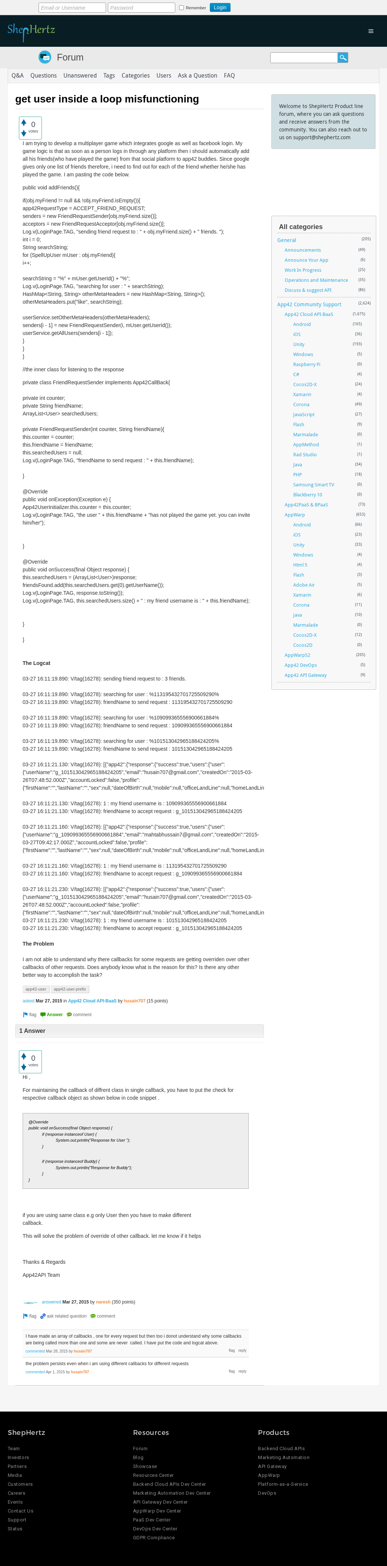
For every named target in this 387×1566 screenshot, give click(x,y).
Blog (138, 1458)
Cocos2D (302, 645)
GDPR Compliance (154, 1538)
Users (163, 76)
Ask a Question (197, 76)
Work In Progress (303, 270)
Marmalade (305, 434)
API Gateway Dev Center (160, 1502)
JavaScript (303, 414)
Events (15, 1502)
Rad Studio (305, 454)
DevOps (267, 1493)
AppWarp (295, 514)
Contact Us (20, 1511)
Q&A (17, 76)
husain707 (135, 1001)
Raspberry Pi (306, 364)
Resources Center (153, 1475)
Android (302, 324)
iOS (297, 334)
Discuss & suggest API (308, 290)
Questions (43, 76)
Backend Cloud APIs (281, 1449)
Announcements (303, 250)
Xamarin (302, 394)
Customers (20, 1484)
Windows (303, 354)
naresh (103, 1302)
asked (28, 1001)
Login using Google (249, 6)
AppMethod (306, 444)
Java (297, 464)
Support (17, 1520)
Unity (298, 344)
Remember (196, 8)
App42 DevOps (301, 665)
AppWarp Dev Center (157, 1511)
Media (15, 1475)
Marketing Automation (284, 1458)
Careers (17, 1493)
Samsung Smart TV (313, 484)
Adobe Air (304, 584)
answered (51, 1302)
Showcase (145, 1466)
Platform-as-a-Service (283, 1484)
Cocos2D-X (305, 384)
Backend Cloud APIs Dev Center (169, 1484)
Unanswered (80, 76)
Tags (109, 76)
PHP (297, 474)
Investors (18, 1458)
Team (14, 1449)
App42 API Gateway (306, 675)
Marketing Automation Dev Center (172, 1493)
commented (35, 1351)
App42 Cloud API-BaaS (92, 1001)
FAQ (229, 76)
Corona (301, 404)
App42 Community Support (309, 304)
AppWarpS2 (297, 655)
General (286, 240)
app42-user (36, 989)
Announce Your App (306, 260)
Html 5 (300, 564)
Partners (17, 1466)
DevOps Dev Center (155, 1529)
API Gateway (272, 1466)
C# (296, 374)
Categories (136, 76)
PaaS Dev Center (152, 1520)
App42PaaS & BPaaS (306, 504)
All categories (301, 227)
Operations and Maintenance (316, 280)
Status (15, 1529)
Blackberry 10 (307, 494)
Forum (70, 57)
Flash (298, 424)
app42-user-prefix (70, 989)
